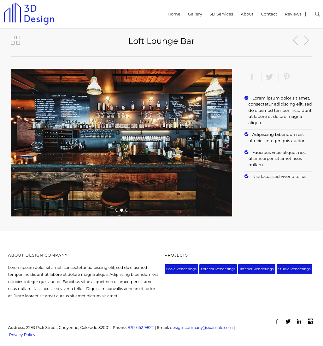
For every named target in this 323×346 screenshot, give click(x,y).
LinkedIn (299, 321)
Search (312, 14)
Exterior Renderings (218, 269)
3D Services (221, 13)
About (247, 13)
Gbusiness (310, 321)
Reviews (293, 13)
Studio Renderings (294, 269)
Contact (269, 13)
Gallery (195, 13)
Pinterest (287, 77)
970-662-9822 (140, 327)
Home (173, 13)
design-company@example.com (201, 327)
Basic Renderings (181, 269)
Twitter (269, 77)
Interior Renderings (256, 269)
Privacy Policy (22, 334)
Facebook (252, 77)
